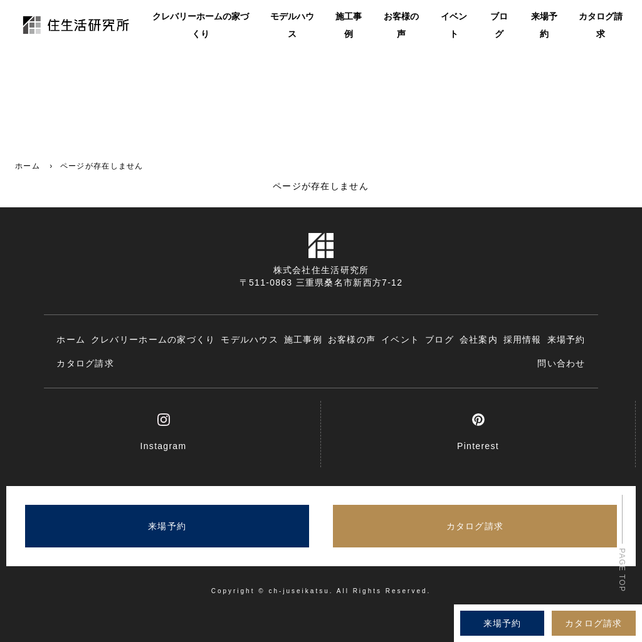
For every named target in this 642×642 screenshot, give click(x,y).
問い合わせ (561, 363)
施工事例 (348, 26)
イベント (454, 26)
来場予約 (544, 26)
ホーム (27, 166)
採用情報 (522, 339)
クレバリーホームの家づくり (200, 26)
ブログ (499, 26)
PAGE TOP (622, 570)
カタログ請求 (601, 26)
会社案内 (479, 339)
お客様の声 (401, 26)
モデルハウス (292, 26)
